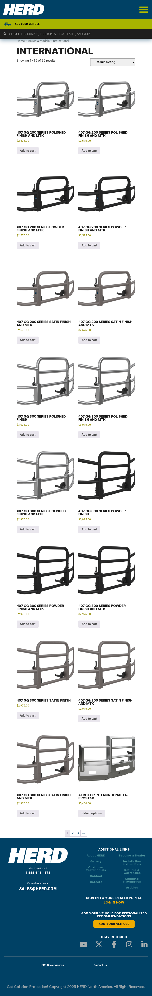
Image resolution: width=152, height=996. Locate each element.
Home (21, 41)
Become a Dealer (132, 855)
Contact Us (100, 965)
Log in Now (114, 902)
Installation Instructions (132, 863)
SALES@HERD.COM (38, 888)
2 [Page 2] (73, 833)
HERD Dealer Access (52, 965)
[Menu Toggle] (144, 9)
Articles (132, 887)
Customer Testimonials (96, 869)
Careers (96, 882)
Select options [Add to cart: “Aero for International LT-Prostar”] (92, 813)
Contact (96, 876)
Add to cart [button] (27, 151)
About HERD (96, 855)
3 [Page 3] (78, 833)
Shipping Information (132, 880)
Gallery (96, 861)
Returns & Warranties (132, 871)
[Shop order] (112, 62)
